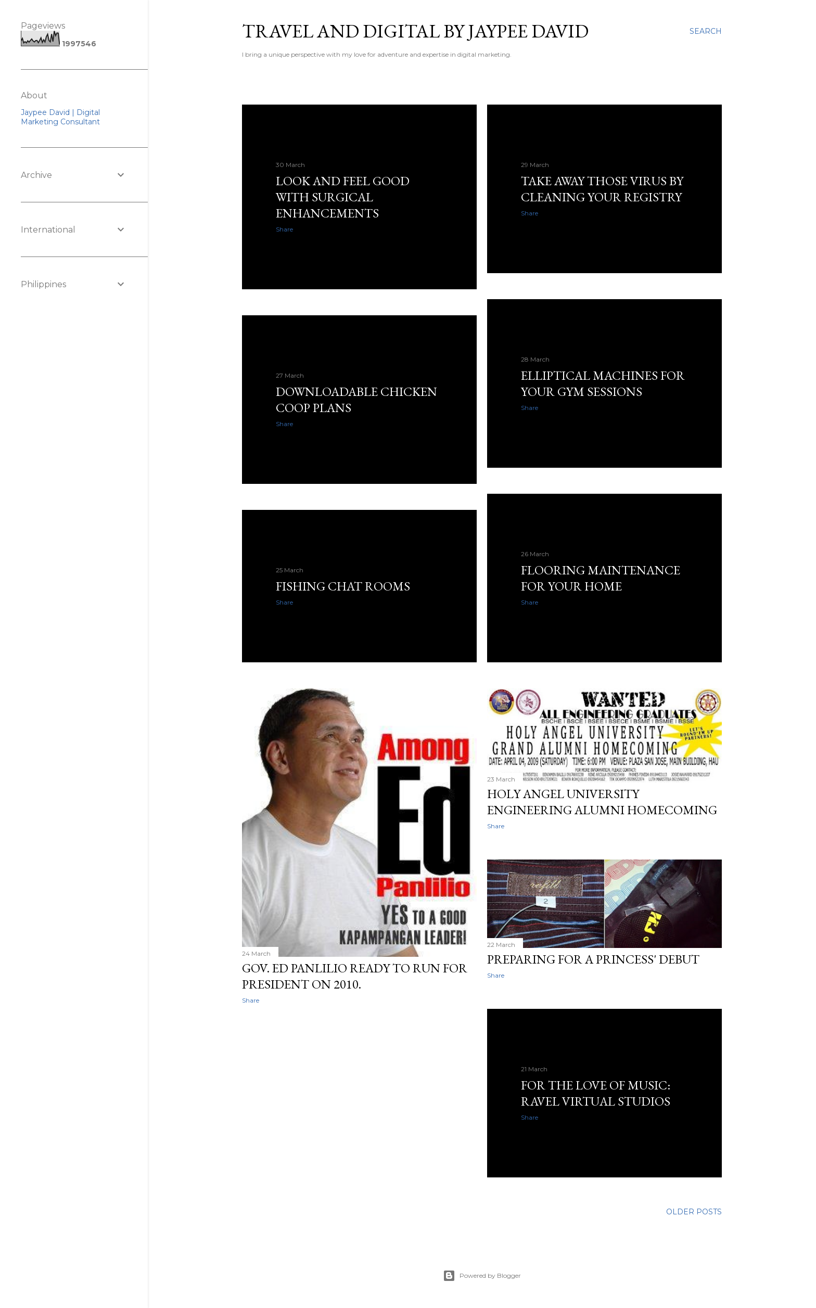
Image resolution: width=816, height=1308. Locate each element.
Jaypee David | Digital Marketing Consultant (60, 117)
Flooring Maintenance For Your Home (600, 578)
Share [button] (284, 229)
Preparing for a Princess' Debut (593, 959)
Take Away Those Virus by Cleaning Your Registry (602, 189)
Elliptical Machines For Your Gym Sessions (603, 383)
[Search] (706, 31)
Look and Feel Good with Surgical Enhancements (343, 197)
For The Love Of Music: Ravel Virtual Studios (595, 1093)
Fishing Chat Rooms (343, 586)
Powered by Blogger (482, 1275)
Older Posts (694, 1211)
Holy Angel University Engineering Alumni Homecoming (602, 802)
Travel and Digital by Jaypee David (415, 31)
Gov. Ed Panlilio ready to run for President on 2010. (354, 976)
